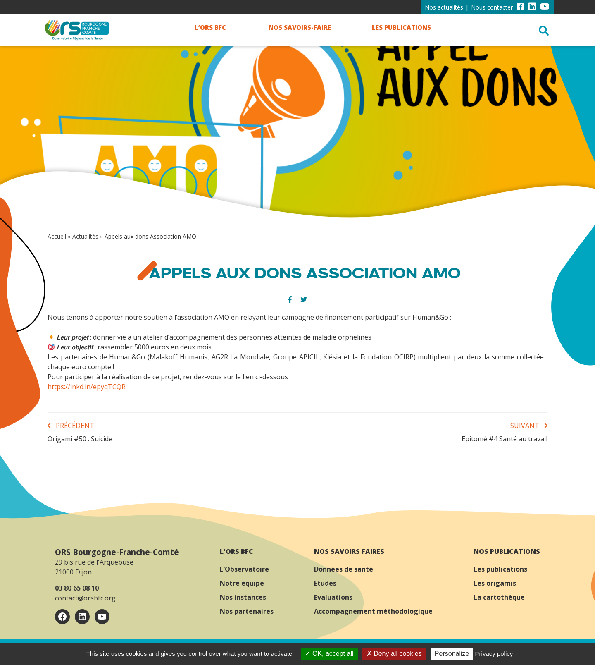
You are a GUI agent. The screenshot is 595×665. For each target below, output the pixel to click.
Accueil (57, 236)
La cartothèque (499, 597)
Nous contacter (492, 7)
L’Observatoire (244, 569)
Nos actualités (444, 7)
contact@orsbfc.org (85, 598)
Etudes (325, 583)
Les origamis (495, 583)
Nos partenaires (247, 611)
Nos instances (243, 597)
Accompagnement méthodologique (373, 611)
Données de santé (343, 569)
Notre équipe (242, 583)
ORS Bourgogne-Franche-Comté (117, 552)
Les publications (500, 569)
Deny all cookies (394, 653)
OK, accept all (329, 653)
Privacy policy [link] (494, 653)
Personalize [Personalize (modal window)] (452, 653)
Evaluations (333, 597)
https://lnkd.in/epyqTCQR (87, 386)
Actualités (85, 236)
